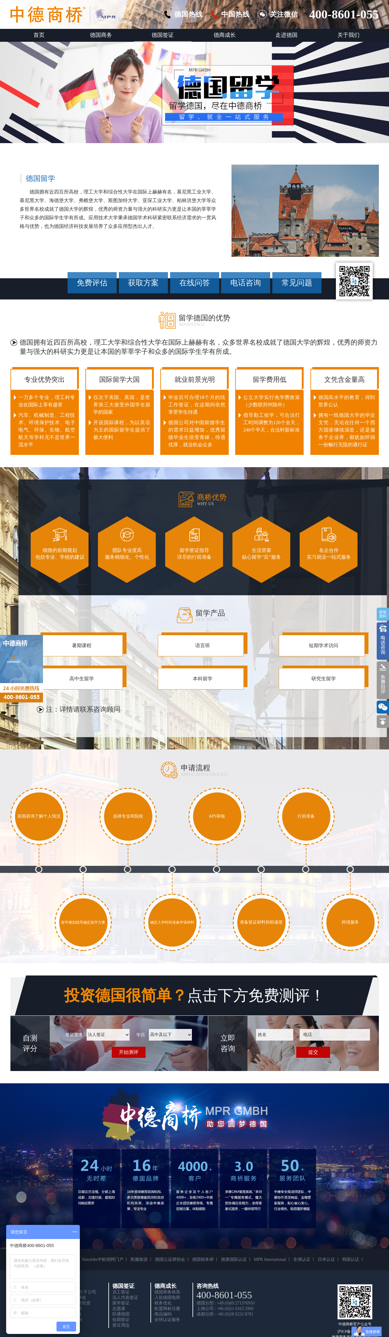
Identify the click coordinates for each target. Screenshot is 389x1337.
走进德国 (286, 35)
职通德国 (121, 1314)
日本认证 (326, 1259)
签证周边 (121, 1325)
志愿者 (118, 1308)
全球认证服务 (167, 1319)
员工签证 (121, 1292)
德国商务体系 (167, 1292)
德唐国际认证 (234, 1259)
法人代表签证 (125, 1297)
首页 (39, 35)
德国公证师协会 (170, 1259)
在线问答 (194, 283)
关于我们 (348, 35)
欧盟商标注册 (167, 1308)
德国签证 (163, 35)
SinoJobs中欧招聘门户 (102, 1259)
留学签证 (121, 1303)
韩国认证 (350, 1259)
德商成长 (225, 35)
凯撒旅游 (139, 1259)
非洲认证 (301, 1259)
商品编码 (163, 1314)
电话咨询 (245, 283)
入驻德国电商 (167, 1297)
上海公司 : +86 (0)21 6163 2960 (225, 1308)
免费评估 (92, 283)
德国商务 (101, 35)
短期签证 (121, 1319)
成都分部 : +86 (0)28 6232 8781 (225, 1314)
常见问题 (297, 283)
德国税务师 (203, 1259)
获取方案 (143, 283)
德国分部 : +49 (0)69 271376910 (225, 1303)
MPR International (270, 1259)
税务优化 (163, 1303)
